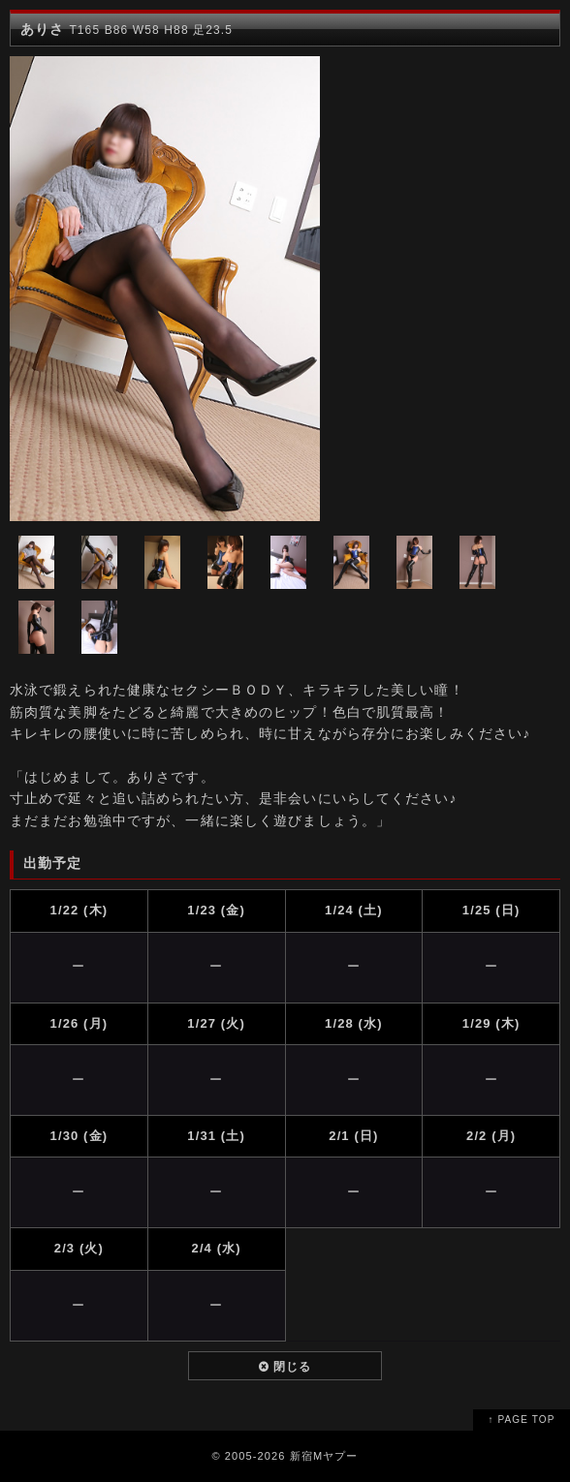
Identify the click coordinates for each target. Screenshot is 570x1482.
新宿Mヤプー (324, 1456)
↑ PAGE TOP (522, 1419)
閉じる (285, 1367)
